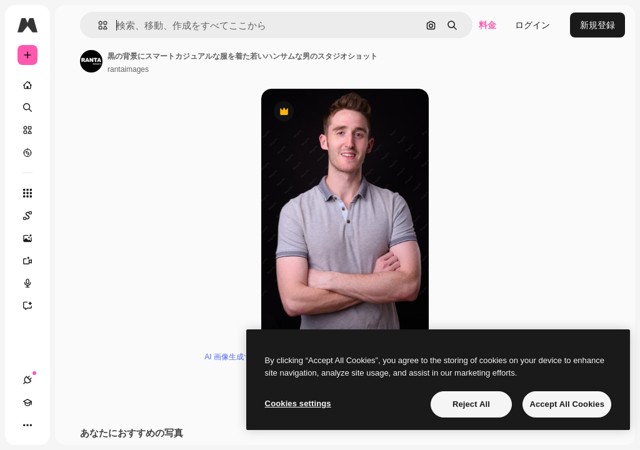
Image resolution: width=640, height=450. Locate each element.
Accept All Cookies (566, 404)
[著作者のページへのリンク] (91, 61)
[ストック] (28, 130)
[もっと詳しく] (28, 152)
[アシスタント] (34, 306)
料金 (487, 25)
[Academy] (28, 402)
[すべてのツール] (28, 193)
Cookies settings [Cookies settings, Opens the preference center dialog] (298, 403)
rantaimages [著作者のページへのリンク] (128, 69)
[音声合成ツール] (34, 283)
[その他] (28, 425)
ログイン (532, 25)
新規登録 (597, 25)
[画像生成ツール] (34, 238)
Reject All (471, 404)
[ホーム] (28, 85)
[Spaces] (34, 216)
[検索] (28, 108)
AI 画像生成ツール (235, 356)
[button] (98, 25)
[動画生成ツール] (34, 261)
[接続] (28, 380)
